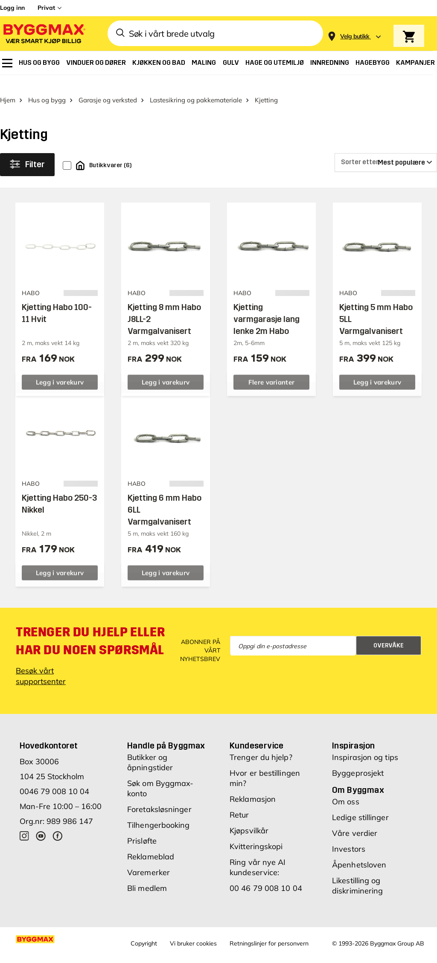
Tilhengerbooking (158, 812)
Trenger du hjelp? (261, 744)
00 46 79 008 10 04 (266, 875)
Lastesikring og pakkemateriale (196, 86)
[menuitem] (7, 63)
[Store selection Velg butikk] (355, 36)
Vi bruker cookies (193, 930)
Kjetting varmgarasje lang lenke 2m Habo (266, 305)
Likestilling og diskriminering (357, 872)
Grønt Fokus (127, 956)
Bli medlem (147, 875)
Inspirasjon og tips (365, 744)
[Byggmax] (43, 33)
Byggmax (95, 956)
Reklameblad (150, 843)
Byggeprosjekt (358, 760)
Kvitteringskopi (256, 833)
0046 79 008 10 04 (54, 778)
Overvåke (388, 631)
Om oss (345, 788)
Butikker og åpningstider (150, 749)
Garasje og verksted (108, 86)
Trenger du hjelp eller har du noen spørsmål (90, 627)
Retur (239, 801)
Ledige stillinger (360, 804)
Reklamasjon (253, 786)
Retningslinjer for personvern (269, 930)
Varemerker (148, 859)
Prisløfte (142, 827)
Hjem (7, 86)
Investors (348, 836)
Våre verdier (354, 820)
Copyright (144, 930)
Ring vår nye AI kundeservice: (258, 854)
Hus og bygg (47, 86)
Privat (46, 8)
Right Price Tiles (168, 956)
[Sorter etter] (386, 148)
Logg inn (12, 8)
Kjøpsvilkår (249, 817)
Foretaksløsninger (159, 796)
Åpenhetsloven (359, 851)
